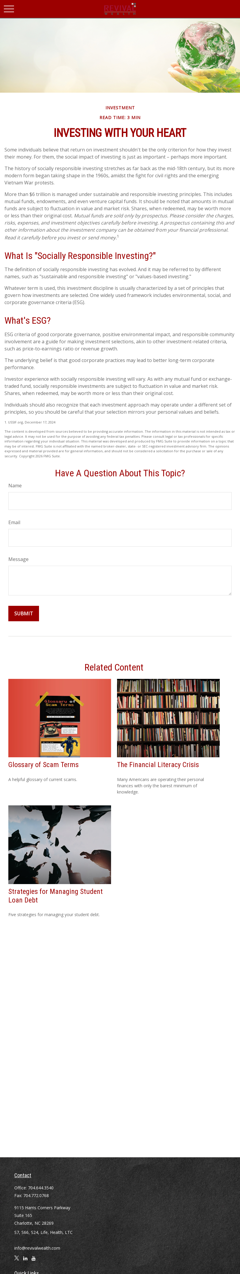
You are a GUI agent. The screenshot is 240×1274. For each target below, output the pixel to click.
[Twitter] (16, 1260)
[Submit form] (23, 613)
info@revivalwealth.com (37, 1248)
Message (18, 559)
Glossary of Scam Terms (43, 765)
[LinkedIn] (25, 1260)
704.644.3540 (41, 1188)
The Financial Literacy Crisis (158, 765)
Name (15, 485)
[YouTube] (34, 1260)
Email (14, 522)
